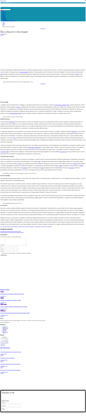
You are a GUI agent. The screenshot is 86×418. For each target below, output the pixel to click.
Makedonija (16, 226)
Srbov (18, 107)
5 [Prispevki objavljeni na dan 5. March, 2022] (6, 340)
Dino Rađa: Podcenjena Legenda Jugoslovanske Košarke (10, 231)
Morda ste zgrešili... (5, 291)
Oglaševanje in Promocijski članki (9, 20)
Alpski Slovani (5, 226)
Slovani (26, 226)
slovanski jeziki (37, 226)
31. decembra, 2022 (4, 361)
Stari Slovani (49, 226)
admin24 (2, 298)
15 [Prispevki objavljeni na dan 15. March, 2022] (2, 343)
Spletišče (2, 252)
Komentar (2, 246)
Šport (4, 15)
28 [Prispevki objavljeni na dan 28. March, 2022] (1, 345)
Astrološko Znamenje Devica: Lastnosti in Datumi (10, 353)
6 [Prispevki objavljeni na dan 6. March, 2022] (7, 340)
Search (1, 8)
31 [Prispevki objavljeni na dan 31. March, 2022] (4, 345)
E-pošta (2, 250)
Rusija (19, 163)
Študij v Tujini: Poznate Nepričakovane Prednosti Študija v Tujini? (15, 314)
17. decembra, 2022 (4, 373)
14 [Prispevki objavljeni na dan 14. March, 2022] (1, 343)
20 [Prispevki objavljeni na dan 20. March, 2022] (7, 343)
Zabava (4, 16)
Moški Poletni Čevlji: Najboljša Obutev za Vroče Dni (12, 295)
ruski (39, 161)
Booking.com (43, 28)
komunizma (62, 151)
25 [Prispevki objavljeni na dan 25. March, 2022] (5, 344)
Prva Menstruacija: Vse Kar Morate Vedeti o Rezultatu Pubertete (12, 232)
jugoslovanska (4, 151)
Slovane (75, 163)
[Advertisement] (34, 44)
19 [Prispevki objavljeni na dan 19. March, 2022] (6, 343)
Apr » (4, 346)
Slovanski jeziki (24, 72)
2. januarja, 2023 (3, 355)
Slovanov (12, 122)
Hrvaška (24, 168)
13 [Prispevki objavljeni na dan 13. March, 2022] (7, 342)
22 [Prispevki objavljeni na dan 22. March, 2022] (2, 344)
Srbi (77, 74)
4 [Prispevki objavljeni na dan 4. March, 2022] (5, 340)
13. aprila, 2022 (3, 303)
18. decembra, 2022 (4, 367)
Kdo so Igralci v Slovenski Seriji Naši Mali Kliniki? (10, 371)
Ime (1, 248)
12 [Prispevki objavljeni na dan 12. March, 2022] (6, 342)
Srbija (42, 168)
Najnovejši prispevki (5, 349)
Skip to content (3, 0)
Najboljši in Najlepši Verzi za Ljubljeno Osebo (10, 301)
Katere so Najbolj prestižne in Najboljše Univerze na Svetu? (13, 308)
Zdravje (4, 14)
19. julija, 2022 (3, 297)
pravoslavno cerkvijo (61, 105)
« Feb (1, 346)
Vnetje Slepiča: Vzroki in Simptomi (7, 359)
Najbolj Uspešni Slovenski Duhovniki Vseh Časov (10, 365)
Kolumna (4, 18)
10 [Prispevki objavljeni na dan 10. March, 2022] (4, 342)
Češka (60, 165)
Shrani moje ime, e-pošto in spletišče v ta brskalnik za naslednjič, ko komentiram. (16, 254)
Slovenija (4, 12)
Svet (3, 13)
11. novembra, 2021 (4, 316)
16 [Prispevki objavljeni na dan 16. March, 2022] (3, 343)
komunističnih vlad (15, 113)
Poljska (20, 226)
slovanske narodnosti (34, 147)
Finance (4, 17)
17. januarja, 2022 (3, 310)
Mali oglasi (5, 19)
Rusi (1, 74)
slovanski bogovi (31, 226)
